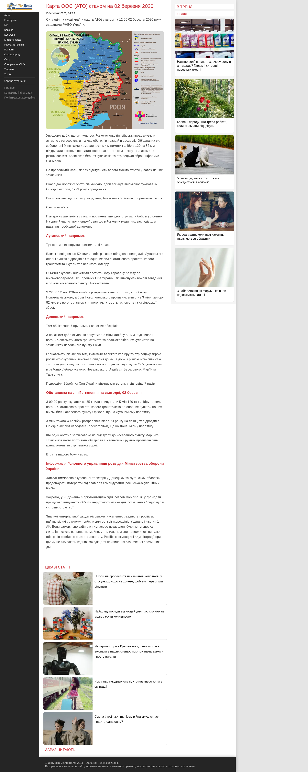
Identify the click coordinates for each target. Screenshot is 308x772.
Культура (9, 34)
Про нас (9, 87)
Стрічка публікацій (15, 80)
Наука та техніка (14, 44)
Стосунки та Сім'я (14, 64)
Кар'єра (8, 29)
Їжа (6, 25)
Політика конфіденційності (21, 97)
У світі (8, 74)
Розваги (9, 49)
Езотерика (10, 20)
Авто (7, 15)
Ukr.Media (53, 161)
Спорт (8, 59)
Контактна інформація (18, 92)
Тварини (9, 69)
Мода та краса (12, 39)
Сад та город (12, 54)
